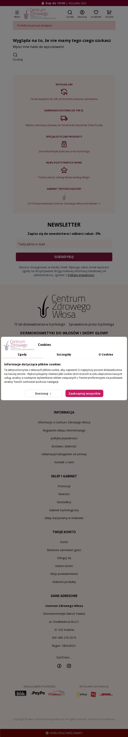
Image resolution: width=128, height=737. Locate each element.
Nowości (64, 494)
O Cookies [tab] (106, 354)
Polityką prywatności (81, 275)
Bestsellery (64, 502)
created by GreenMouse (101, 719)
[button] (70, 13)
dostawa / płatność (64, 446)
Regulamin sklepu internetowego (64, 430)
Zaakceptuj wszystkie (84, 393)
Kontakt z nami (64, 462)
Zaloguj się (64, 558)
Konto (64, 542)
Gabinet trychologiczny (64, 510)
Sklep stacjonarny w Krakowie (64, 518)
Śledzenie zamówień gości (64, 550)
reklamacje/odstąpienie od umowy (64, 454)
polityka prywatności (64, 438)
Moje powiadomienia (64, 574)
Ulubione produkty (64, 582)
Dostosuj (43, 393)
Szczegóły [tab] (64, 354)
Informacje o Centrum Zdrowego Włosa (64, 422)
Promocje (64, 486)
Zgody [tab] (22, 354)
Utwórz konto (64, 566)
